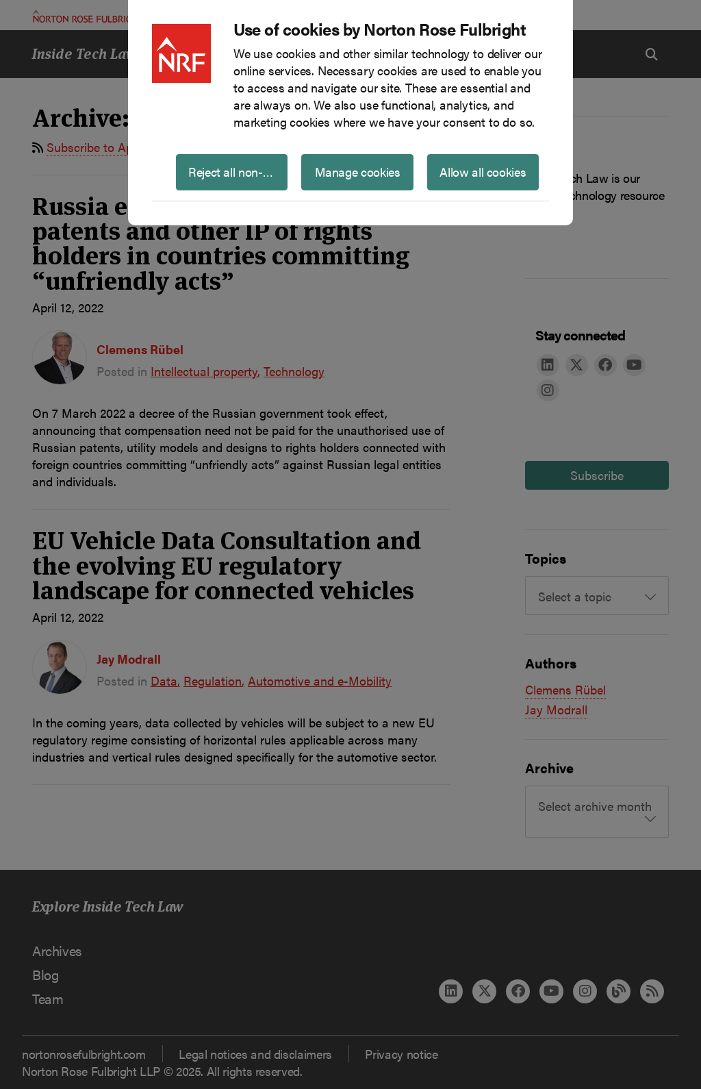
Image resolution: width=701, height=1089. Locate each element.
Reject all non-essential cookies (238, 171)
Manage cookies (357, 171)
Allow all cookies (482, 171)
